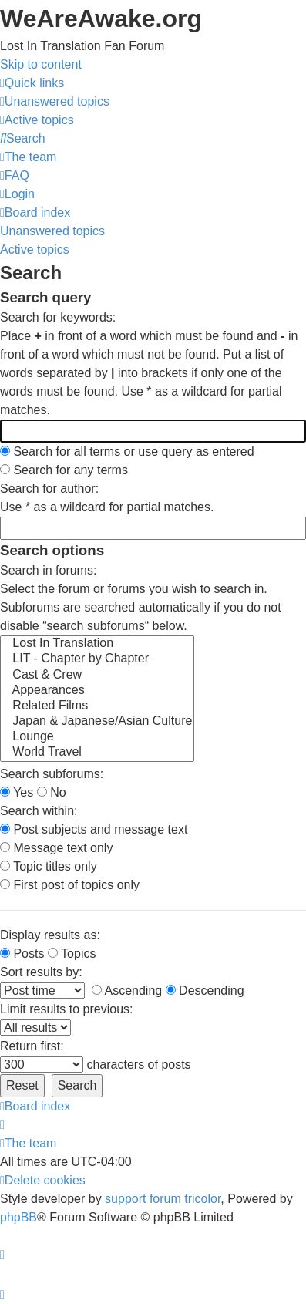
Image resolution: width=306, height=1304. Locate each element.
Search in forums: (48, 570)
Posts (22, 953)
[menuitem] (54, 101)
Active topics (34, 249)
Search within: (39, 810)
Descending (205, 990)
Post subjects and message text (93, 829)
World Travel (97, 752)
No (51, 792)
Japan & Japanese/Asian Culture (97, 721)
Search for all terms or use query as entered (127, 451)
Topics (72, 953)
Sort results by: (41, 972)
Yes (16, 792)
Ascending (127, 990)
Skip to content (41, 64)
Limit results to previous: (66, 1009)
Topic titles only (48, 866)
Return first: (32, 1046)
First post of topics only (70, 884)
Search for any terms (64, 470)
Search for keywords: (58, 317)
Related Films (97, 706)
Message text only (56, 847)
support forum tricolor (162, 1198)
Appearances (97, 691)
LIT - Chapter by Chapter (97, 659)
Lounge (97, 737)
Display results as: (50, 935)
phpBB (18, 1217)
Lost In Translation (97, 644)
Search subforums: (51, 773)
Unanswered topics (52, 231)
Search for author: (49, 488)
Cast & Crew (97, 675)
